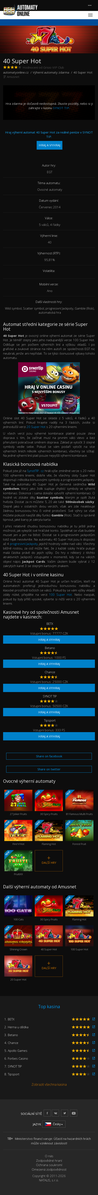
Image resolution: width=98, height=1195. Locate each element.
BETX (50, 624)
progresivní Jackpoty (24, 544)
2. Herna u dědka (16, 1027)
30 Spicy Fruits (49, 803)
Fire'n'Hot (18, 833)
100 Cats (18, 908)
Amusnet (13, 77)
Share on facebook (49, 756)
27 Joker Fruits (18, 803)
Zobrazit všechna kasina (49, 1084)
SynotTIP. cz (35, 471)
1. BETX (9, 1019)
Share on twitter (49, 769)
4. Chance (11, 1043)
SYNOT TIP (61, 108)
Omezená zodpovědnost (49, 1169)
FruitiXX (18, 863)
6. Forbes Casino (16, 1058)
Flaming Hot (49, 833)
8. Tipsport (11, 1074)
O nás (49, 1156)
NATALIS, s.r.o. (49, 1180)
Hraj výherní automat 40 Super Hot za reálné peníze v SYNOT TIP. (49, 140)
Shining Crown (18, 938)
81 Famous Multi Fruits (79, 803)
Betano (50, 648)
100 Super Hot (60, 594)
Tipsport (50, 720)
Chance (50, 672)
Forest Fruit (79, 833)
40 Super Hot (49, 938)
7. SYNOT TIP (13, 1066)
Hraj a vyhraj (49, 639)
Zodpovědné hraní (49, 1160)
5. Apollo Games (15, 1050)
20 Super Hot (36, 427)
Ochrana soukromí (49, 1165)
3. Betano (11, 1035)
